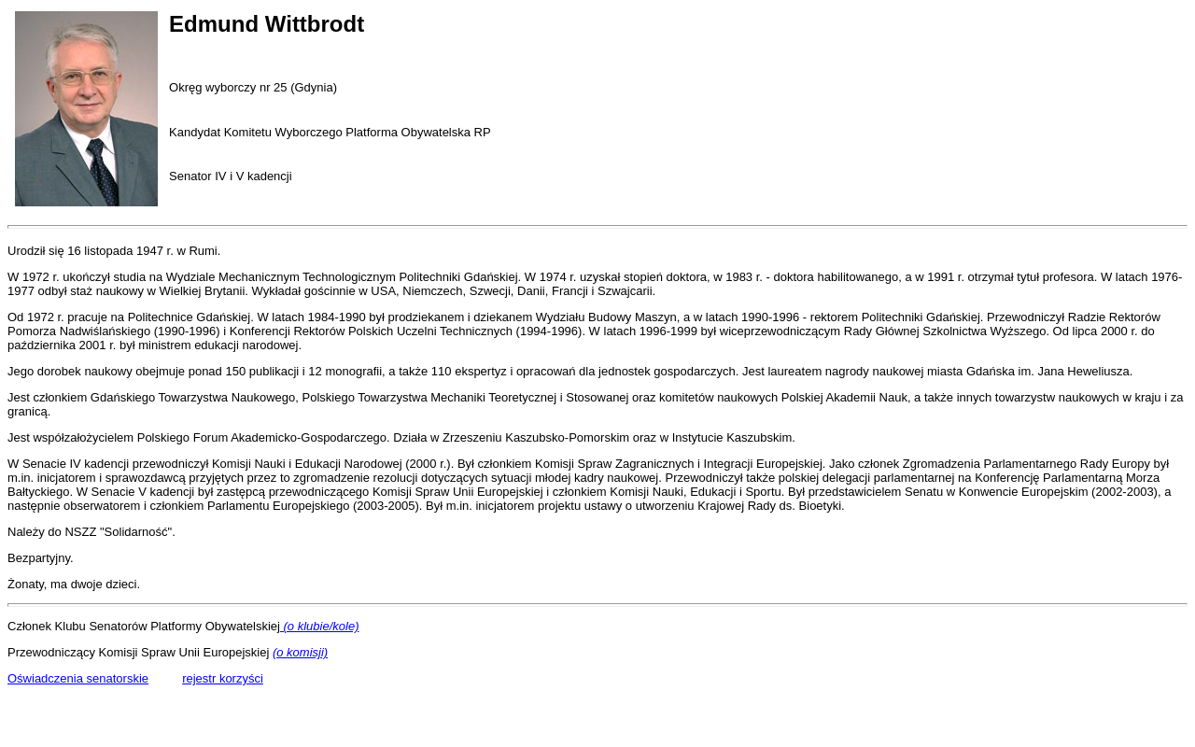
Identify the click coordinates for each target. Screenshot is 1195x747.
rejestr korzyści (222, 678)
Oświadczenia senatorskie (77, 678)
